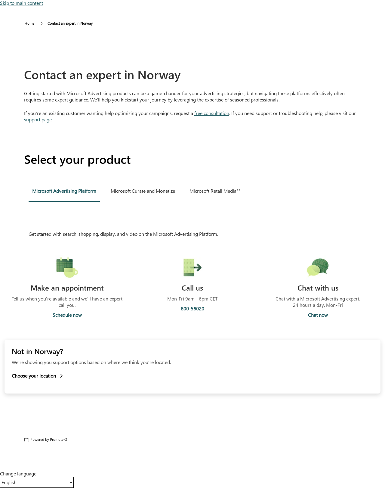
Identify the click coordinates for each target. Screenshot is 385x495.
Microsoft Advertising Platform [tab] (64, 191)
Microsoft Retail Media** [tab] (215, 191)
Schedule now (67, 315)
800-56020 (192, 309)
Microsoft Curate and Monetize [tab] (143, 191)
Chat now (318, 315)
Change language (18, 474)
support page (38, 119)
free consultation (211, 113)
